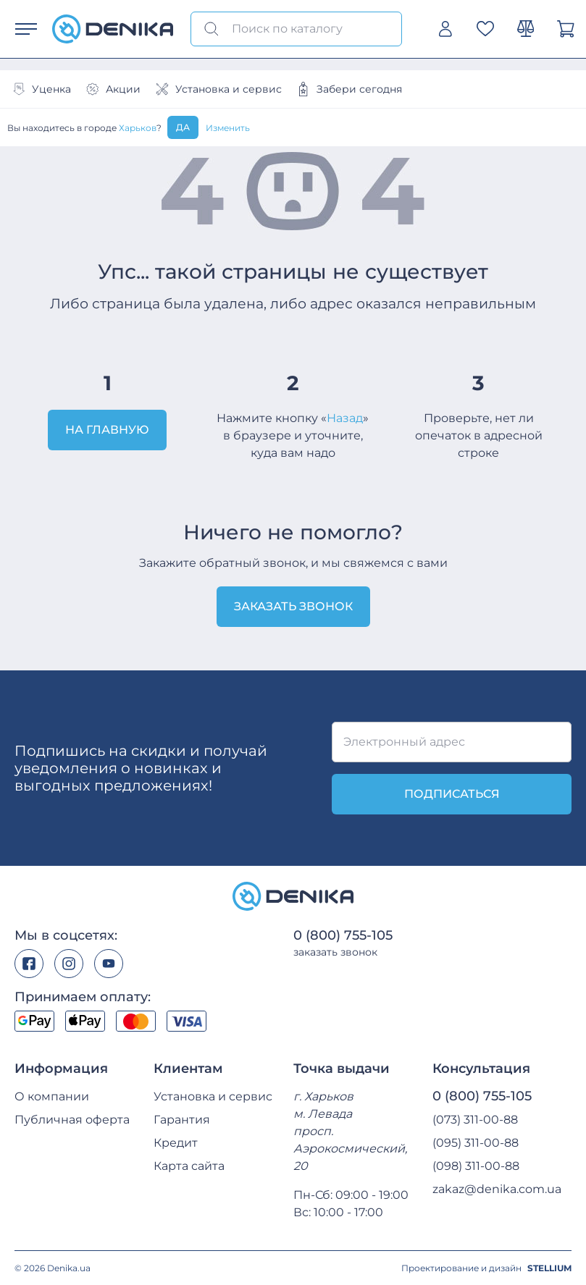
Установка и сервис (218, 89)
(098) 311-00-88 (475, 1166)
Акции (113, 89)
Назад (345, 418)
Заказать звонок (293, 606)
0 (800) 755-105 (343, 935)
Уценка (41, 89)
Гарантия (182, 1119)
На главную (107, 430)
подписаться (452, 794)
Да (183, 127)
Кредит (176, 1143)
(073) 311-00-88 (475, 1119)
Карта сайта (189, 1166)
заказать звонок (335, 952)
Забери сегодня (349, 89)
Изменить (228, 127)
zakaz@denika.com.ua (496, 1189)
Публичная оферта (72, 1119)
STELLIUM (549, 1268)
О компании (51, 1096)
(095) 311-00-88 (475, 1143)
